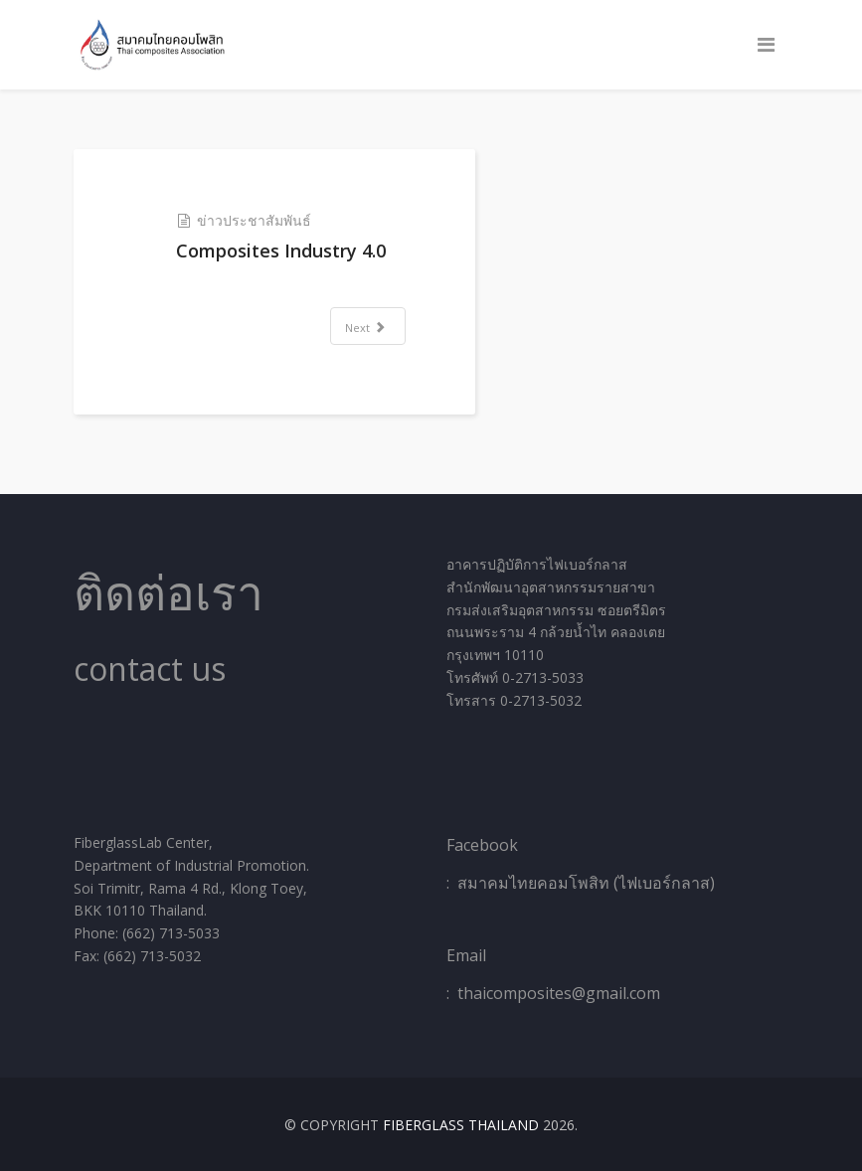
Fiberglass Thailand (461, 1124)
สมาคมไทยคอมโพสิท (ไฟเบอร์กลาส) (586, 883)
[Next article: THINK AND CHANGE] (368, 326)
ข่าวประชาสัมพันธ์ (254, 220)
